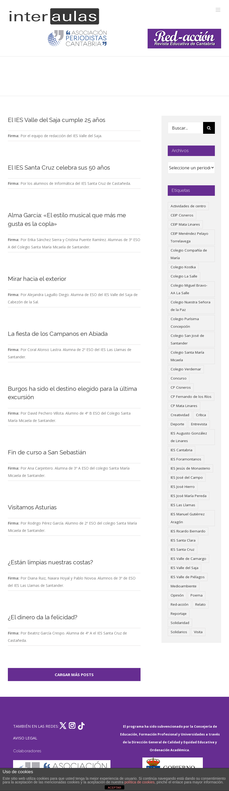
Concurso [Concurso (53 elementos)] (179, 378)
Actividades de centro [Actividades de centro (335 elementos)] (188, 206)
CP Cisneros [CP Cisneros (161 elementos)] (181, 387)
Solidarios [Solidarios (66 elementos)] (179, 632)
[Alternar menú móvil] (218, 10)
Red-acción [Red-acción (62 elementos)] (179, 604)
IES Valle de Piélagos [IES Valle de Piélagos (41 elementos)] (188, 577)
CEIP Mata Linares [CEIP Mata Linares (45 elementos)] (185, 224)
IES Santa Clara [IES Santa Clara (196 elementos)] (183, 540)
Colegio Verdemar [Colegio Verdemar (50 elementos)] (186, 369)
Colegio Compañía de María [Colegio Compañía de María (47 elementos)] (189, 254)
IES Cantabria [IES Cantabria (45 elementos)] (181, 450)
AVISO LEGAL (25, 737)
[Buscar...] (185, 128)
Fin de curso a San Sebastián (47, 452)
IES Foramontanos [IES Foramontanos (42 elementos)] (186, 459)
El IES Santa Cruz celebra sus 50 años (59, 167)
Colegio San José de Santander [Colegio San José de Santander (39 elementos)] (187, 339)
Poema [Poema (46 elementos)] (197, 595)
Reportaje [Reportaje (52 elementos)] (179, 613)
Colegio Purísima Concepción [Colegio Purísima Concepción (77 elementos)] (185, 322)
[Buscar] (209, 128)
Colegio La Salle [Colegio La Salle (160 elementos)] (184, 276)
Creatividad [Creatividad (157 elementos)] (180, 415)
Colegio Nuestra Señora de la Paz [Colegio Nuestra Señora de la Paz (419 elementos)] (190, 306)
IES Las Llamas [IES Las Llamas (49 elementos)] (183, 505)
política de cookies (139, 782)
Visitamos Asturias (32, 507)
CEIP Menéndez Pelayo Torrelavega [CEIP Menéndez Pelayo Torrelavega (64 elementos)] (189, 237)
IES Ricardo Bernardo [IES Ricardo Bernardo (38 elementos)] (188, 531)
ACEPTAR (114, 787)
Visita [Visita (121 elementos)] (198, 632)
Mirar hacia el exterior (37, 278)
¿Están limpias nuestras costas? (50, 562)
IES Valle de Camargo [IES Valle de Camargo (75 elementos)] (188, 558)
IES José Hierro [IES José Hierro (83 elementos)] (183, 486)
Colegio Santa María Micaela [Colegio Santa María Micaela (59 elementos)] (187, 356)
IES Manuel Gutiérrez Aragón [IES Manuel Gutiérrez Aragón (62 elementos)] (188, 518)
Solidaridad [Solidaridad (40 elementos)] (180, 622)
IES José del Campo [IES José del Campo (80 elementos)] (187, 477)
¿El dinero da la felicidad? (42, 617)
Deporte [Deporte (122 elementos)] (177, 424)
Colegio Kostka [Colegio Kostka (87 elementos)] (183, 267)
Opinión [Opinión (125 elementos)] (177, 595)
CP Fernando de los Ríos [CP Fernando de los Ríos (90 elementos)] (191, 396)
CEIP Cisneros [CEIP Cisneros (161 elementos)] (182, 215)
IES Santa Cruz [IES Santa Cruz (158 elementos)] (182, 549)
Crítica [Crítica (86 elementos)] (201, 415)
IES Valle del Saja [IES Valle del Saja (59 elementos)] (184, 567)
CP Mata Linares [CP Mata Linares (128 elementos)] (184, 405)
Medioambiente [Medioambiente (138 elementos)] (184, 586)
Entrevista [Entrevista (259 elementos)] (199, 424)
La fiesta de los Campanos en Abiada (58, 333)
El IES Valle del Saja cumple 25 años (56, 119)
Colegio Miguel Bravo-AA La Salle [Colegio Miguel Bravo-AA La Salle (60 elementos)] (189, 289)
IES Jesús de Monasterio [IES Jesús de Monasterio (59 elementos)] (190, 468)
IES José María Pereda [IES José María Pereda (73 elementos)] (188, 495)
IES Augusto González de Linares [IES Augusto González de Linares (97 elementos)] (189, 437)
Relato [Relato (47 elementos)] (200, 604)
